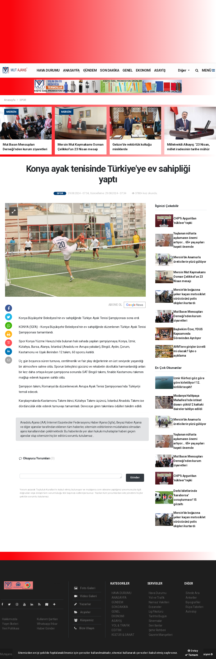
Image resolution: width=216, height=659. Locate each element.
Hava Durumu (157, 593)
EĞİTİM (116, 630)
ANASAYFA (71, 70)
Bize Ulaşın (84, 628)
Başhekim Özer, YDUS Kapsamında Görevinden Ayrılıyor (188, 333)
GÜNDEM (90, 70)
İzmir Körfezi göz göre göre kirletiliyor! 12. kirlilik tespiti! (188, 382)
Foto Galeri (84, 588)
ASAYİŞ (160, 70)
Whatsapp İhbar (47, 623)
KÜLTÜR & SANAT (123, 634)
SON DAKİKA (109, 70)
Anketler (191, 597)
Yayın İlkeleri (10, 623)
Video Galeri (85, 596)
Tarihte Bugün (158, 616)
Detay (193, 650)
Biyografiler (193, 602)
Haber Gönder (46, 628)
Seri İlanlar (155, 625)
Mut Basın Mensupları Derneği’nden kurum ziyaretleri (188, 316)
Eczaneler (155, 607)
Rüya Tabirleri (194, 607)
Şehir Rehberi (157, 630)
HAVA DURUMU (48, 70)
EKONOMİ (143, 70)
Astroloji (191, 611)
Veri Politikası (10, 628)
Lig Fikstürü (156, 611)
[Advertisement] (108, 31)
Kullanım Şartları (47, 619)
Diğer (182, 70)
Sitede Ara (192, 593)
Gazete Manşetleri (161, 634)
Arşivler (82, 612)
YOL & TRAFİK (121, 625)
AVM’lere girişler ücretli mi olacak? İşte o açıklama (189, 351)
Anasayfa (10, 99)
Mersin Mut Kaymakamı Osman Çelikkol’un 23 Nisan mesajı (189, 277)
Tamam (191, 654)
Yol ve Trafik (157, 597)
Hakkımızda (9, 619)
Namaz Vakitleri (159, 602)
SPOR (23, 99)
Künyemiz (83, 620)
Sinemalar (155, 620)
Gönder (135, 477)
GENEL (127, 70)
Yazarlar (82, 604)
